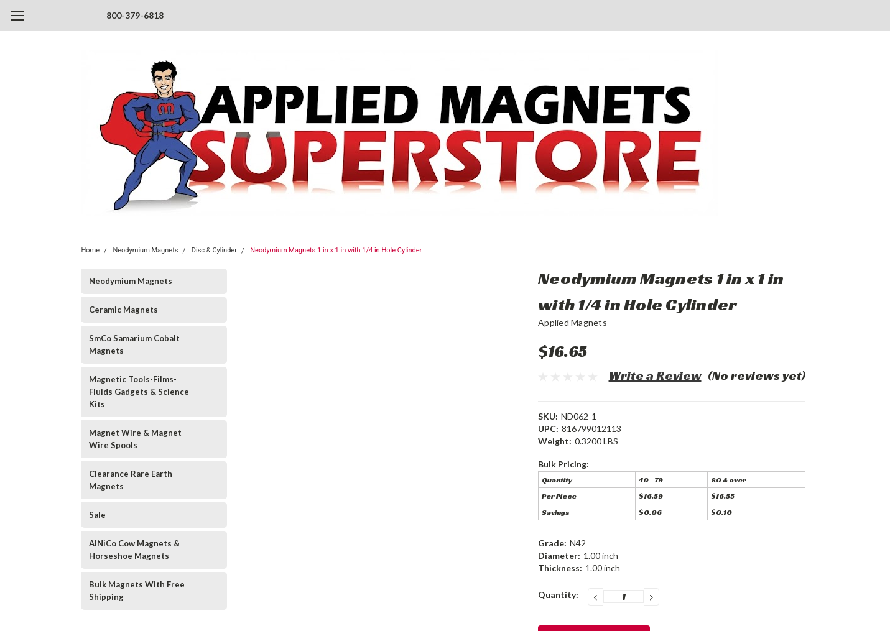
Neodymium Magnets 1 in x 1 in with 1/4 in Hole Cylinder (336, 250)
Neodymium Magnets (145, 250)
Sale (97, 515)
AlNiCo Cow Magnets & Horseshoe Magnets (134, 549)
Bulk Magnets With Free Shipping (137, 590)
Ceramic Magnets (123, 310)
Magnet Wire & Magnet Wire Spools (135, 439)
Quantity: (558, 594)
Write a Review (655, 375)
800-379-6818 (135, 15)
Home (90, 250)
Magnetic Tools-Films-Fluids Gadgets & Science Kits (139, 391)
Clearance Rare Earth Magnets (130, 480)
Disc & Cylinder (214, 250)
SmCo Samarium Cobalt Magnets (134, 344)
